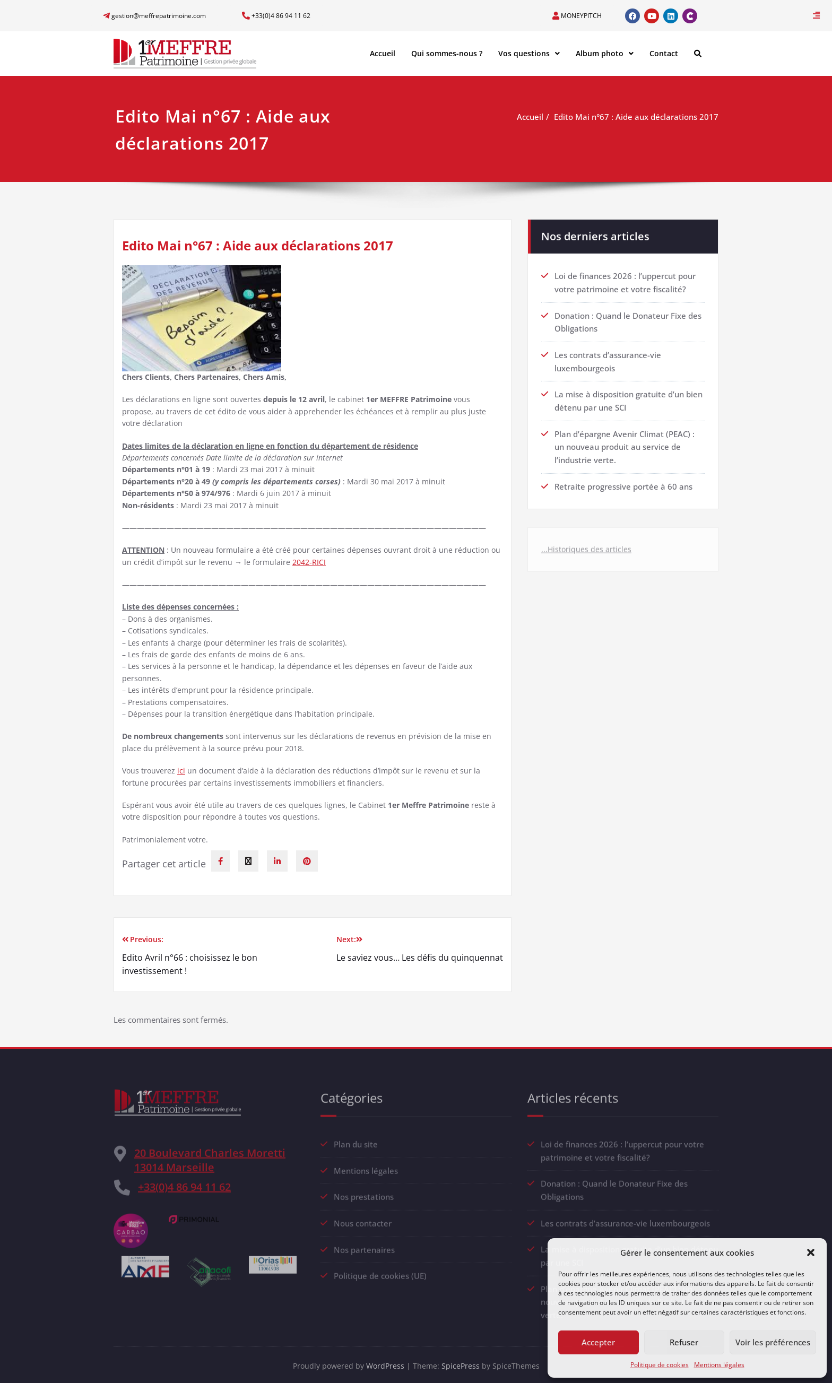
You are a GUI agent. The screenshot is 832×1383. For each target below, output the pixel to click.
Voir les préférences (772, 1342)
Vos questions (529, 53)
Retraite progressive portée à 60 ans (623, 478)
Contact (663, 53)
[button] (810, 1252)
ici (181, 771)
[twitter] (248, 861)
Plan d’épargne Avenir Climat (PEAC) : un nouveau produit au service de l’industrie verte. (624, 440)
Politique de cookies (659, 1364)
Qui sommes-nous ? (446, 53)
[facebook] (220, 861)
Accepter (598, 1342)
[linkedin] (277, 861)
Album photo (605, 53)
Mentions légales (719, 1364)
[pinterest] (307, 861)
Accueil (382, 53)
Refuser (684, 1342)
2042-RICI (309, 562)
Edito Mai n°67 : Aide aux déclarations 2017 (641, 116)
